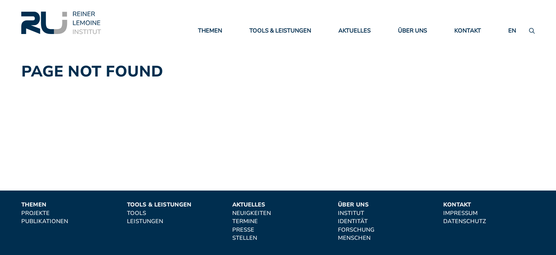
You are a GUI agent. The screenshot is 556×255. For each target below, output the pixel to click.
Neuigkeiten (251, 213)
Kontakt (467, 31)
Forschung (356, 230)
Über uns (412, 31)
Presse (243, 230)
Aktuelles (354, 31)
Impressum (460, 213)
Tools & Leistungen (280, 31)
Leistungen (145, 222)
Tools (136, 213)
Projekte (35, 213)
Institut (351, 213)
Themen (210, 31)
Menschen (354, 238)
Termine (245, 222)
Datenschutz (464, 222)
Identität (353, 222)
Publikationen (44, 222)
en (512, 31)
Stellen (244, 238)
